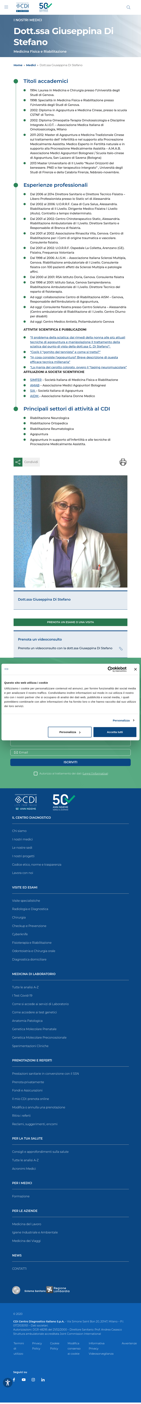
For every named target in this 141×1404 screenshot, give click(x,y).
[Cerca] (128, 7)
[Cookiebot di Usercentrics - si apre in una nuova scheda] (110, 669)
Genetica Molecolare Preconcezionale (39, 1039)
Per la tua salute (27, 1140)
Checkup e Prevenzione (29, 927)
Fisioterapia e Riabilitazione (32, 944)
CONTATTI (19, 1270)
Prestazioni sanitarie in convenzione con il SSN (45, 1075)
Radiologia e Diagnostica (30, 910)
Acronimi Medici (24, 1170)
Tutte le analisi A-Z (25, 988)
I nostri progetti (23, 857)
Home (18, 65)
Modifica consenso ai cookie (74, 1350)
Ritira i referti (21, 1117)
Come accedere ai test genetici (34, 1014)
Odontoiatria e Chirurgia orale (33, 952)
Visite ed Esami (24, 889)
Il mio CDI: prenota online (30, 1100)
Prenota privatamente (28, 1083)
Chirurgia (19, 919)
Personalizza (121, 720)
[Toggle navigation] (6, 7)
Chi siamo (19, 832)
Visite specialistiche (26, 902)
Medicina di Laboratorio (33, 975)
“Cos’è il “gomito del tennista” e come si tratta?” (65, 352)
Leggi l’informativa (95, 775)
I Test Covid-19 (22, 997)
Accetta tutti (115, 732)
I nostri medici (22, 841)
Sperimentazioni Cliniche (30, 1047)
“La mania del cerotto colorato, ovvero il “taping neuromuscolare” (78, 367)
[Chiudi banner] (135, 669)
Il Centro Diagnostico (31, 819)
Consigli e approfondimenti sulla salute (40, 1153)
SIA (33, 390)
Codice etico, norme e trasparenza (36, 866)
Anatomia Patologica (27, 1022)
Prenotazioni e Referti (32, 1062)
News (17, 1256)
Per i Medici (22, 1184)
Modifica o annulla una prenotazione (38, 1109)
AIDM (34, 396)
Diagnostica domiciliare (29, 961)
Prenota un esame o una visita (70, 622)
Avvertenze (129, 1345)
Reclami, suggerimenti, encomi (34, 1125)
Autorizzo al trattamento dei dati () (73, 775)
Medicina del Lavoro (26, 1225)
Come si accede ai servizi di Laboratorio (40, 1005)
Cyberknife (20, 935)
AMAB (34, 385)
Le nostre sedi (22, 849)
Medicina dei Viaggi (26, 1242)
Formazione (21, 1198)
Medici (31, 65)
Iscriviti (70, 763)
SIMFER (36, 380)
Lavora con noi (22, 874)
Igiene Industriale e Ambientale (35, 1234)
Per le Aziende (24, 1212)
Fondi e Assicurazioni (27, 1092)
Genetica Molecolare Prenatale (34, 1030)
